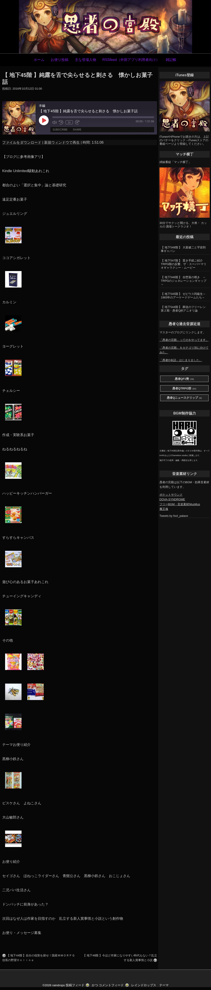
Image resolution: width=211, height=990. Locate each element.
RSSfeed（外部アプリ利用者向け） (130, 60)
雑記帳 (171, 60)
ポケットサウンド (171, 494)
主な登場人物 (85, 60)
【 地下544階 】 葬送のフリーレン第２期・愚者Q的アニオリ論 (183, 308)
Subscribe (60, 129)
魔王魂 (163, 509)
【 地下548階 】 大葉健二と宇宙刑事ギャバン (183, 249)
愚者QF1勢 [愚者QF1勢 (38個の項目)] (184, 379)
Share (77, 129)
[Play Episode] (44, 120)
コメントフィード (111, 985)
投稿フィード (75, 985)
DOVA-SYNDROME (172, 499)
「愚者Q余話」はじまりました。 (180, 360)
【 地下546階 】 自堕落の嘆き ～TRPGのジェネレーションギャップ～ (183, 281)
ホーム (39, 60)
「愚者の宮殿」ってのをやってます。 (184, 340)
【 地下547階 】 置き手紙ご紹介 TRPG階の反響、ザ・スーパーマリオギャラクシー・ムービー (183, 264)
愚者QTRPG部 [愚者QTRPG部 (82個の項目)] (184, 388)
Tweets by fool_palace (173, 515)
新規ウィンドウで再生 (62, 142)
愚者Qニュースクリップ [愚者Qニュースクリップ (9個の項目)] (184, 398)
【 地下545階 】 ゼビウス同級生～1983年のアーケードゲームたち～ (183, 295)
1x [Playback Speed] (69, 122)
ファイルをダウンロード (21, 142)
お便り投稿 (59, 60)
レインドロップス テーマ (150, 985)
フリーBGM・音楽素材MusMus (179, 504)
